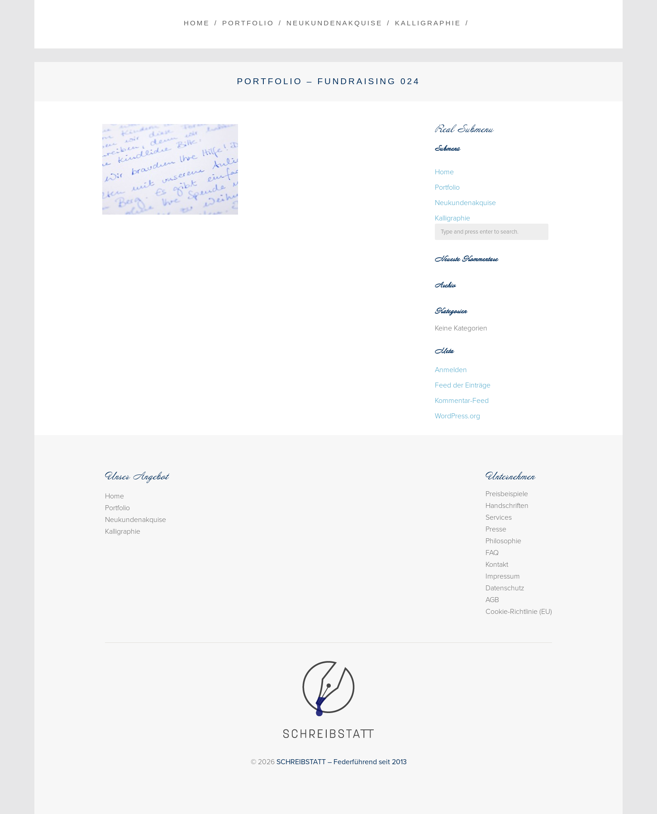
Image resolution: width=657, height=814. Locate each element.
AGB (492, 599)
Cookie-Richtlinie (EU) (519, 611)
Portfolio (248, 23)
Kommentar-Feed (462, 400)
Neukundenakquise (334, 23)
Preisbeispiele (507, 493)
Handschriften (507, 505)
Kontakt (497, 564)
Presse (496, 529)
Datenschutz (505, 588)
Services (499, 517)
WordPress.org (457, 416)
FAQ (492, 552)
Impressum (503, 576)
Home (197, 23)
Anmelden (451, 369)
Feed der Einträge (462, 385)
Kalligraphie (428, 23)
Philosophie (503, 541)
